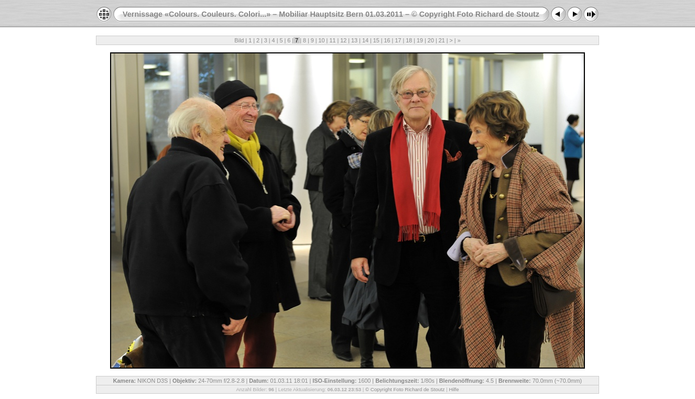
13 (354, 40)
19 (420, 40)
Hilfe (454, 389)
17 (398, 40)
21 (442, 40)
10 (322, 40)
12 (343, 40)
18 (409, 40)
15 (376, 40)
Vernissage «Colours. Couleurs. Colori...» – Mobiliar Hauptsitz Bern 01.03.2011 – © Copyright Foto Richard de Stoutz (331, 14)
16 (387, 40)
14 (365, 40)
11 (332, 40)
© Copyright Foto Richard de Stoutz (405, 389)
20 (431, 40)
